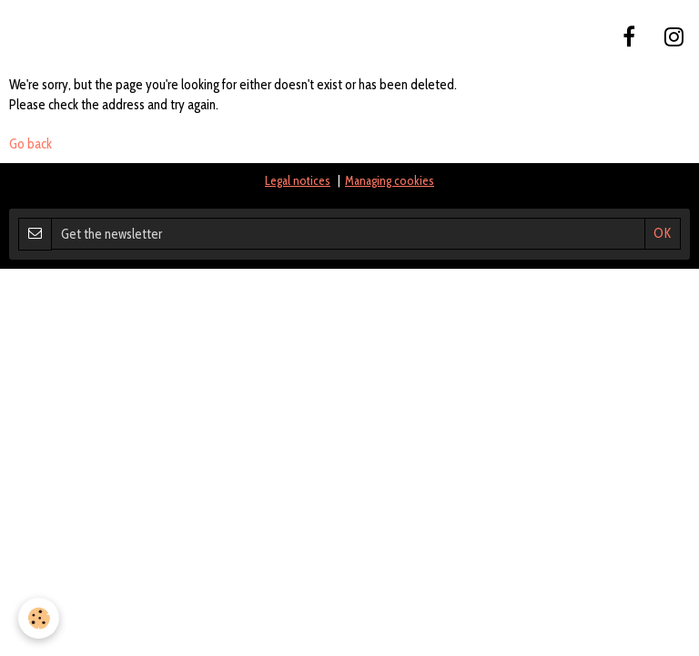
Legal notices (297, 180)
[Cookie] (38, 618)
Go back (30, 144)
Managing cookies (389, 180)
